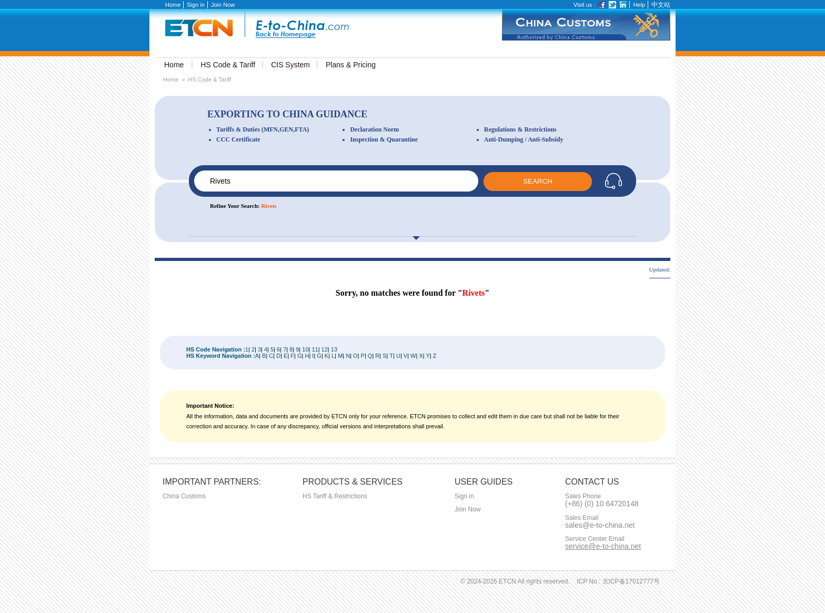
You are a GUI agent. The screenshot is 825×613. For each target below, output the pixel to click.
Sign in (196, 5)
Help (639, 5)
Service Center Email (595, 539)
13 (334, 349)
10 (305, 349)
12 (324, 349)
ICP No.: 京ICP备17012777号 (618, 581)
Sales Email (581, 518)
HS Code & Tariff (209, 79)
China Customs (184, 496)
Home (172, 5)
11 (314, 349)
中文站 (660, 4)
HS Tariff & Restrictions (335, 496)
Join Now (223, 5)
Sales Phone (583, 496)
